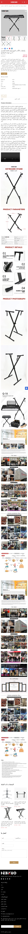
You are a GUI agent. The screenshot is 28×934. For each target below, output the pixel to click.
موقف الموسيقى (12, 5)
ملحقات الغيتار (3, 899)
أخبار (2, 889)
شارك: (2, 48)
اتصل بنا (2, 894)
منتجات (2, 887)
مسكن (2, 5)
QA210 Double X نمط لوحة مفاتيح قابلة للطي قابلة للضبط (20, 822)
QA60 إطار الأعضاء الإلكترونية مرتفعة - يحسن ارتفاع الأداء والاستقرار (20, 803)
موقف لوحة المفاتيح (19, 5)
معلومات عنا (3, 891)
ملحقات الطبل (3, 903)
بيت (1, 884)
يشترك (17, 926)
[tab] (3, 38)
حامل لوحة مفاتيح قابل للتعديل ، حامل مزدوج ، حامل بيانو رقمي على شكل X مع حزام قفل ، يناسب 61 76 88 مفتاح (7, 823)
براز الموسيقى (3, 908)
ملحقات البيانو (3, 901)
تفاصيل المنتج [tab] (4, 95)
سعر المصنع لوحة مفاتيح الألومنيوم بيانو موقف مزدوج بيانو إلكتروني (7, 803)
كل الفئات (6, 5)
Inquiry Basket (4, 77)
